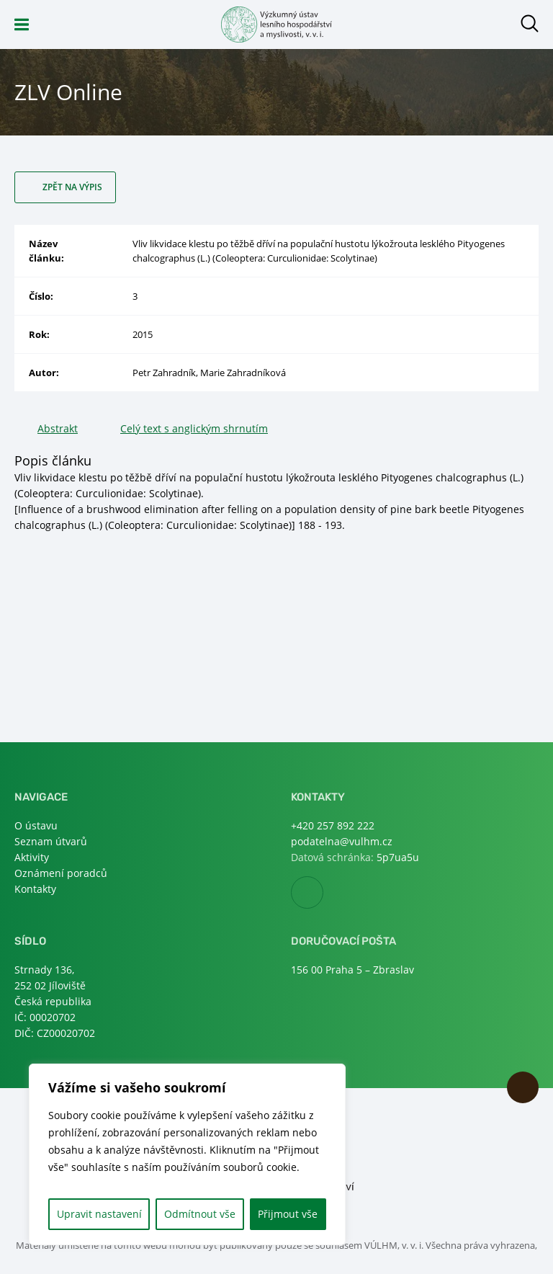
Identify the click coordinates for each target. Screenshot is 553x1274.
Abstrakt (57, 428)
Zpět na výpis (72, 187)
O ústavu (36, 825)
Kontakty (35, 889)
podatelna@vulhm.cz (341, 841)
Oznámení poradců (60, 873)
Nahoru (523, 1087)
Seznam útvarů (50, 841)
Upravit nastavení (99, 1214)
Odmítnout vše (199, 1214)
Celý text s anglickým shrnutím (194, 428)
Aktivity (31, 857)
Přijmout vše (288, 1214)
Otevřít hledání (530, 23)
